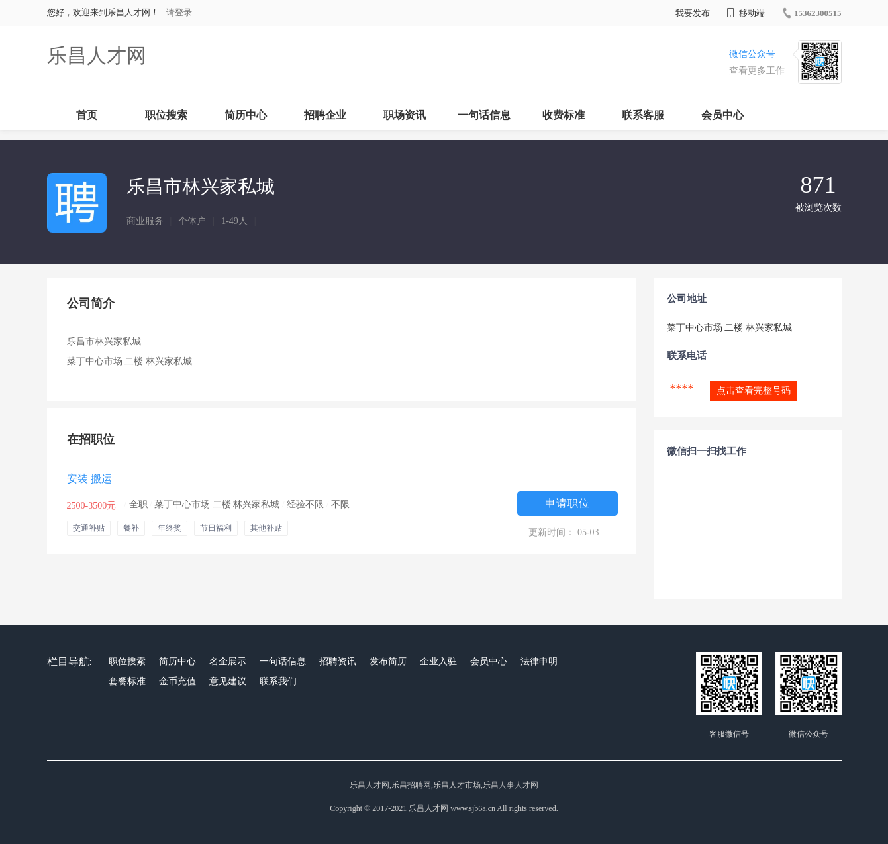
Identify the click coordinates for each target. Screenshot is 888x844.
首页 (86, 115)
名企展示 (227, 661)
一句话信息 (484, 115)
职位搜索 (166, 115)
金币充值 (177, 681)
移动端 (745, 13)
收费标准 (563, 115)
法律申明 (539, 661)
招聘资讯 (337, 661)
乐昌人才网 (96, 55)
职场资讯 (404, 115)
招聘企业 (325, 115)
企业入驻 (438, 661)
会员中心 (722, 115)
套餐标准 (127, 681)
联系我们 (278, 681)
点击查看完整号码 (753, 391)
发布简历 (388, 661)
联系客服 (643, 115)
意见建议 (227, 681)
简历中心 (245, 115)
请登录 (179, 12)
